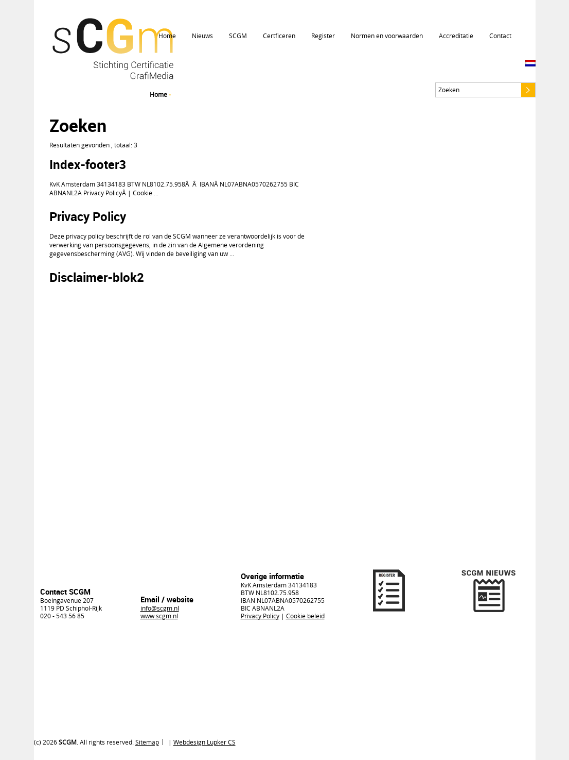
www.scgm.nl (159, 616)
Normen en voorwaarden (387, 35)
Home (167, 35)
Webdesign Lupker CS (204, 742)
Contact (500, 35)
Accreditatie (456, 35)
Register (323, 35)
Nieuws (202, 35)
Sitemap (147, 742)
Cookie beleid (305, 616)
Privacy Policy (87, 216)
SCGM (238, 35)
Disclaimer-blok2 (96, 277)
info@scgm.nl (159, 608)
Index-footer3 (87, 164)
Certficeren (279, 35)
